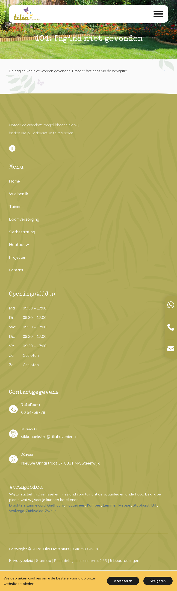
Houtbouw (19, 244)
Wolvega (16, 510)
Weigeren (158, 581)
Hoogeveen (75, 505)
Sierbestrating (22, 231)
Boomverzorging (24, 219)
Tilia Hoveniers (55, 548)
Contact (16, 269)
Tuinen (15, 206)
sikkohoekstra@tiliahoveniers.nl (49, 436)
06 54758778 (33, 412)
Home (14, 181)
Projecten (17, 257)
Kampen (94, 505)
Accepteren (123, 581)
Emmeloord (36, 505)
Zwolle (50, 510)
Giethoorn (55, 505)
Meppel (124, 505)
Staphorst (141, 505)
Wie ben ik (18, 193)
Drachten (17, 505)
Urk (154, 505)
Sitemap (43, 560)
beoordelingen (124, 560)
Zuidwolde (34, 510)
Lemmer (110, 505)
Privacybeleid (21, 560)
